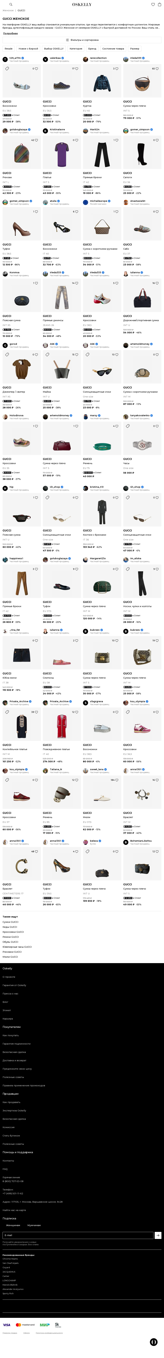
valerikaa (55, 58)
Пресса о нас (10, 993)
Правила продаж (10, 1333)
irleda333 (135, 58)
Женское (8, 10)
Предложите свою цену (17, 1068)
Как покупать (11, 1035)
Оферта (26, 1333)
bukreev (95, 630)
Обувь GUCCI (10, 941)
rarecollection (98, 58)
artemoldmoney (139, 344)
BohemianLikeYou (141, 841)
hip (11, 487)
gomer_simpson (140, 129)
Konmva (14, 272)
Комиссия (8, 1127)
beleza (94, 841)
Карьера (8, 1018)
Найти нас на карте (14, 1210)
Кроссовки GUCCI (13, 932)
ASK (52, 344)
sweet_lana (97, 769)
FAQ (5, 1169)
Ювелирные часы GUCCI (17, 946)
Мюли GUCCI (10, 956)
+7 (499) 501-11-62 (13, 1193)
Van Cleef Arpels (10, 1263)
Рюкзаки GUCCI (12, 951)
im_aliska (135, 558)
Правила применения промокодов (24, 1085)
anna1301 (135, 769)
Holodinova (16, 415)
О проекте (9, 976)
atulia (53, 201)
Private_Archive (19, 701)
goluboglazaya (18, 129)
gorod (13, 344)
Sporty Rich (8, 1293)
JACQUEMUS (9, 1272)
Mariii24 (94, 129)
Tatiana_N (56, 769)
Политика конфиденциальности (49, 1333)
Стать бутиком (11, 1135)
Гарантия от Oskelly (14, 985)
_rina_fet (15, 630)
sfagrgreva (96, 701)
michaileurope (98, 201)
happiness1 (16, 558)
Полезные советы (13, 1077)
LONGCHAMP (9, 1280)
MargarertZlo (98, 558)
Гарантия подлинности (16, 1043)
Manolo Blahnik (10, 1285)
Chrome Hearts (10, 1259)
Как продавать (11, 1102)
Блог (5, 1002)
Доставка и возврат (14, 1060)
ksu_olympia (137, 701)
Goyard (6, 1267)
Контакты (8, 1160)
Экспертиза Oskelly (14, 1110)
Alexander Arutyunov (13, 1289)
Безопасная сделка (14, 1052)
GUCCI (7, 101)
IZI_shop (55, 487)
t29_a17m (15, 58)
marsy (93, 415)
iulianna (135, 272)
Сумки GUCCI (10, 922)
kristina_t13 (97, 487)
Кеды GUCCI (10, 927)
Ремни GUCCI (11, 936)
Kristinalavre (57, 129)
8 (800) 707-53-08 (13, 1181)
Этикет (7, 1010)
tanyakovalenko (140, 415)
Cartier (6, 1276)
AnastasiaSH (137, 201)
